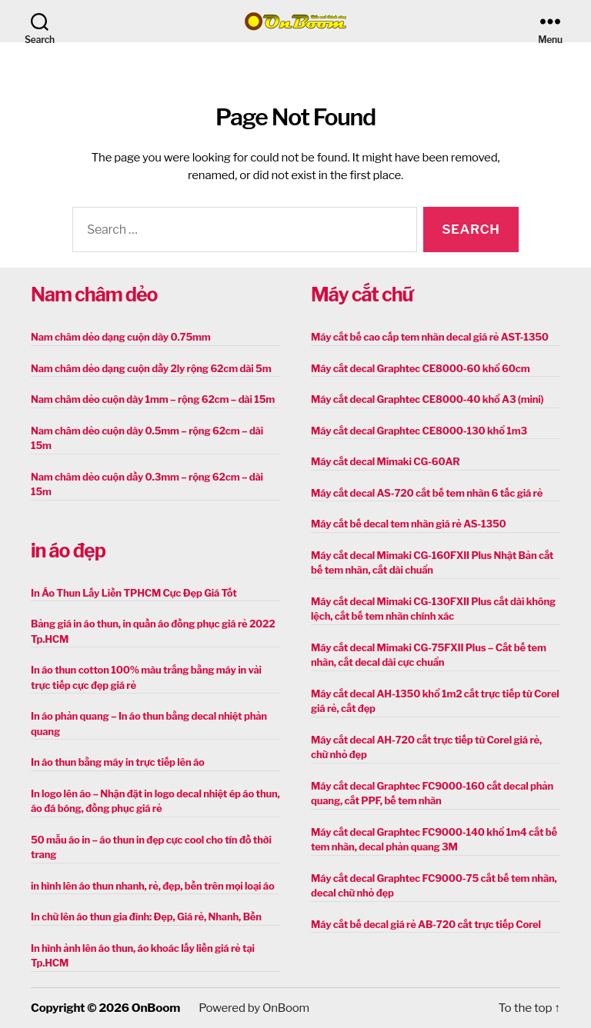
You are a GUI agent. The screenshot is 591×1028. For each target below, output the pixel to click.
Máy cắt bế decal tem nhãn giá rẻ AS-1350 (408, 523)
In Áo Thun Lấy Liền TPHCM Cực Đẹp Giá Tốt (134, 593)
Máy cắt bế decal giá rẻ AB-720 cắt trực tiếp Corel (426, 924)
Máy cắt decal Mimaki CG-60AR (385, 461)
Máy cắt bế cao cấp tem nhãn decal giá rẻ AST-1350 (430, 337)
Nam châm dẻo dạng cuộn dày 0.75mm (121, 337)
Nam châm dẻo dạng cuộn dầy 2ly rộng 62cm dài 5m (151, 368)
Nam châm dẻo (94, 294)
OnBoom (155, 1008)
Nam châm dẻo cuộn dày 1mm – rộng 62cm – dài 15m (153, 399)
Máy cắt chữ (361, 294)
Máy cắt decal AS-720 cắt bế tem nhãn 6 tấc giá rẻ (427, 493)
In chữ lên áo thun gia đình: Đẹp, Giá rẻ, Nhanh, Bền (146, 916)
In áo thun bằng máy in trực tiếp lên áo (118, 762)
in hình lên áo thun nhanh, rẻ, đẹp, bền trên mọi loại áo (152, 886)
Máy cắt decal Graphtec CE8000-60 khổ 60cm (420, 368)
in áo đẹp (68, 550)
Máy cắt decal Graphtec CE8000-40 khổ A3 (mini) (427, 399)
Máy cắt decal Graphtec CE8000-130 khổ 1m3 (419, 430)
